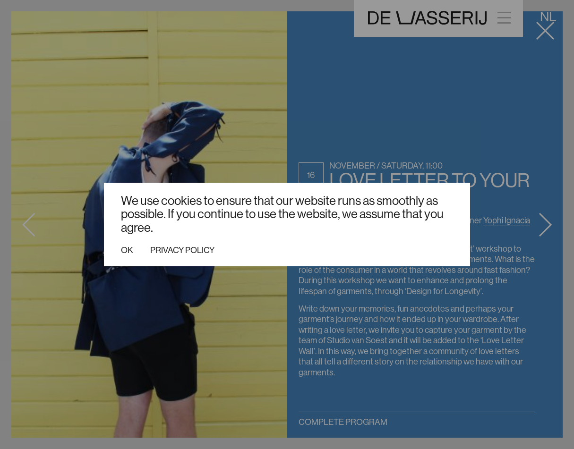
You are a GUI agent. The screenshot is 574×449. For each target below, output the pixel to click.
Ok (127, 250)
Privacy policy (182, 250)
